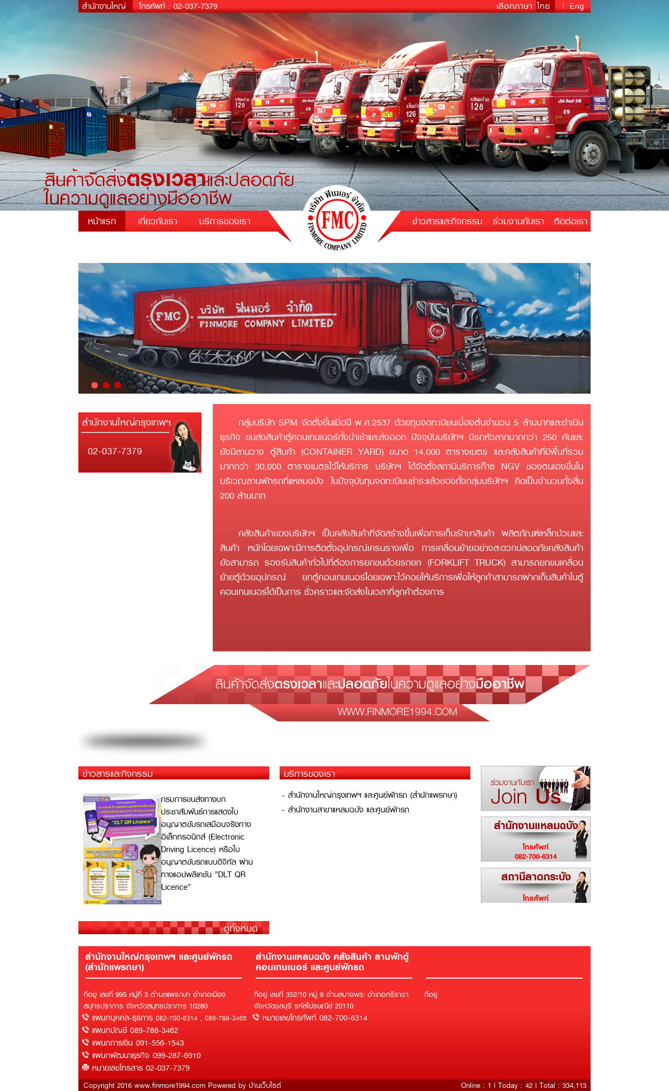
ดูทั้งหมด (241, 928)
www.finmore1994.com (397, 711)
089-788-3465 (226, 1018)
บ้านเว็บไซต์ (265, 1085)
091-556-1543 (160, 1043)
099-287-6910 (177, 1055)
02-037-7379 (195, 6)
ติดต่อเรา (570, 221)
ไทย (545, 6)
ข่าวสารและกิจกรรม (447, 221)
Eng (577, 6)
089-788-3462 (154, 1030)
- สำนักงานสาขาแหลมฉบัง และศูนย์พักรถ (345, 809)
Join (526, 795)
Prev (92, 328)
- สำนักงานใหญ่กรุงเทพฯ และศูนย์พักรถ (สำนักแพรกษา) (369, 795)
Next (577, 328)
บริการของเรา (224, 221)
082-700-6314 (536, 856)
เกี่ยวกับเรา (157, 221)
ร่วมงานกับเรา (518, 221)
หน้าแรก (102, 221)
